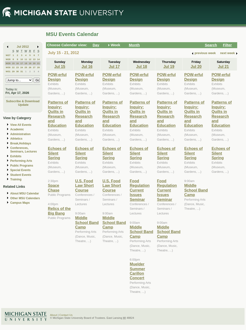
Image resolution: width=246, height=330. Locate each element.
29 (13, 71)
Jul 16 (86, 66)
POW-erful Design (57, 76)
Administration (20, 134)
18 (26, 63)
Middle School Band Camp (87, 222)
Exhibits (15, 156)
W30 (8, 67)
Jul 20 (196, 66)
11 (26, 59)
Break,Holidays (20, 143)
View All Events (20, 125)
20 (34, 63)
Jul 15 (59, 66)
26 (30, 67)
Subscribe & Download (23, 101)
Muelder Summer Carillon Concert (137, 271)
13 (34, 59)
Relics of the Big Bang (59, 210)
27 (34, 67)
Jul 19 (168, 66)
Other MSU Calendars (25, 198)
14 (38, 59)
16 (17, 63)
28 (38, 67)
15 (13, 63)
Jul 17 (114, 66)
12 (30, 59)
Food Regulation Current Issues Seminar (140, 190)
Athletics (16, 138)
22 (13, 67)
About (53, 315)
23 (17, 67)
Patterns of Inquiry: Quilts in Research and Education (58, 113)
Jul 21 (223, 66)
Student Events (20, 175)
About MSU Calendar (24, 193)
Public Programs (21, 165)
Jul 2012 (23, 46)
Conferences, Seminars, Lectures (23, 149)
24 (21, 67)
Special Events (20, 170)
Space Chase (54, 187)
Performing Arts (21, 160)
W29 (8, 63)
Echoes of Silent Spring (57, 153)
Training (15, 179)
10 (21, 59)
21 (38, 63)
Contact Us (66, 315)
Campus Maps (20, 202)
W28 (8, 59)
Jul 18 (141, 66)
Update (23, 105)
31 (21, 71)
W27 (8, 55)
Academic (17, 129)
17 (21, 63)
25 (26, 67)
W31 (8, 71)
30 (17, 71)
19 (30, 63)
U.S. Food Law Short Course (84, 185)
